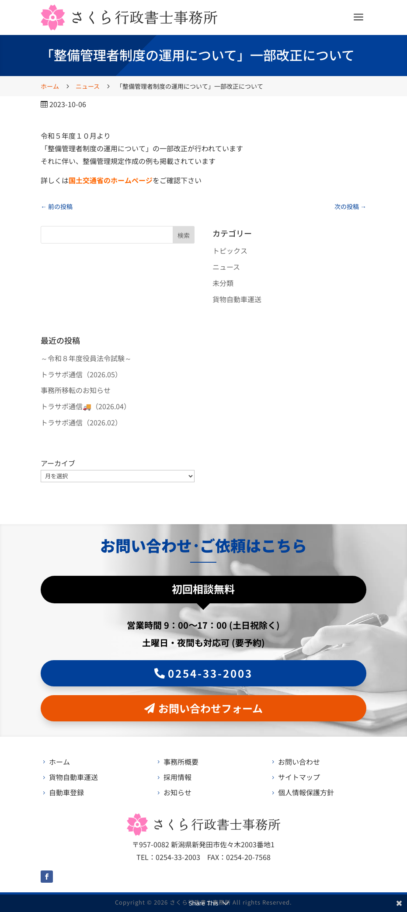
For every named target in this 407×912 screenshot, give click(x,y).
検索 (183, 235)
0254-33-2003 (210, 673)
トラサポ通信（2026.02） (81, 422)
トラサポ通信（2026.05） (81, 374)
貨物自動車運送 (236, 299)
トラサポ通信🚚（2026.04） (86, 406)
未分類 (222, 283)
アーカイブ (58, 463)
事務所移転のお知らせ (76, 390)
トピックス (229, 250)
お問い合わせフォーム (210, 708)
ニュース (226, 266)
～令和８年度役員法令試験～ (86, 358)
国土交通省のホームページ (111, 180)
